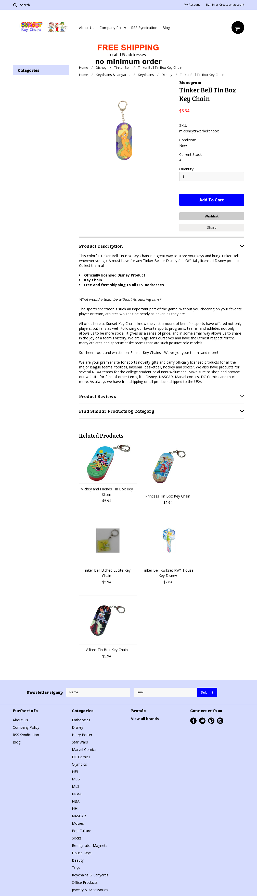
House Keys (82, 852)
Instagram (220, 721)
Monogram (190, 82)
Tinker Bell (122, 67)
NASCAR (79, 816)
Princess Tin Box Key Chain (167, 496)
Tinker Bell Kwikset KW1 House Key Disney (168, 573)
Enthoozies (81, 720)
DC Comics (81, 756)
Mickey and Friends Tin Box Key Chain (106, 492)
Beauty (78, 860)
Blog (166, 27)
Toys (76, 867)
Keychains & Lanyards (113, 74)
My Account (192, 4)
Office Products (85, 882)
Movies (78, 823)
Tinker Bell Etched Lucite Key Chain (107, 573)
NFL (75, 771)
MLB (76, 779)
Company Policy (112, 27)
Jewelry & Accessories (90, 889)
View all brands (145, 718)
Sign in (210, 4)
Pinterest (211, 721)
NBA (76, 801)
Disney (101, 67)
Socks (77, 838)
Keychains (146, 74)
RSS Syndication (144, 27)
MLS (75, 786)
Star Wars (80, 742)
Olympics (79, 764)
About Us (86, 27)
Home (83, 67)
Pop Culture (81, 830)
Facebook (193, 721)
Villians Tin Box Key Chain (107, 649)
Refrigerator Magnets (89, 845)
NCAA (77, 793)
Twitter (202, 721)
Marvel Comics (84, 749)
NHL (75, 808)
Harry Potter (82, 734)
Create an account (231, 4)
